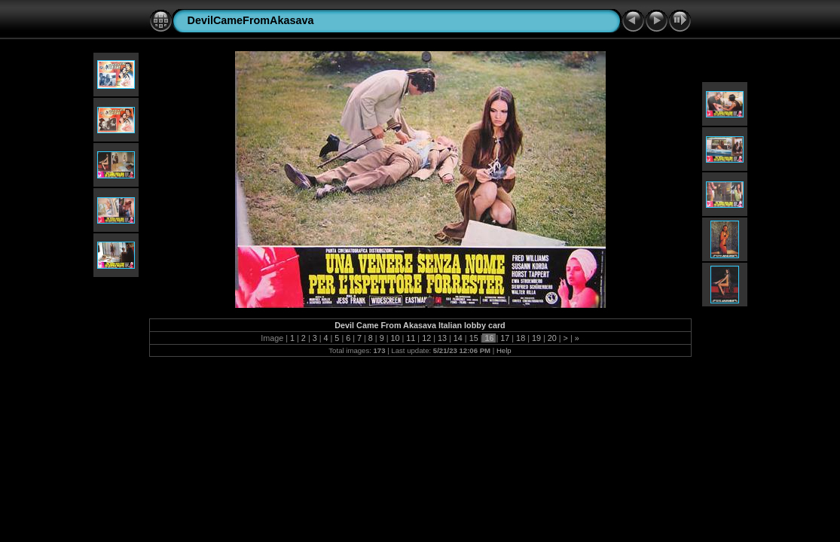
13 (442, 338)
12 (426, 338)
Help (504, 350)
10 (395, 338)
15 (474, 338)
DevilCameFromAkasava (251, 20)
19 (536, 338)
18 (520, 338)
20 (552, 338)
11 (410, 338)
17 (505, 338)
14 (458, 338)
